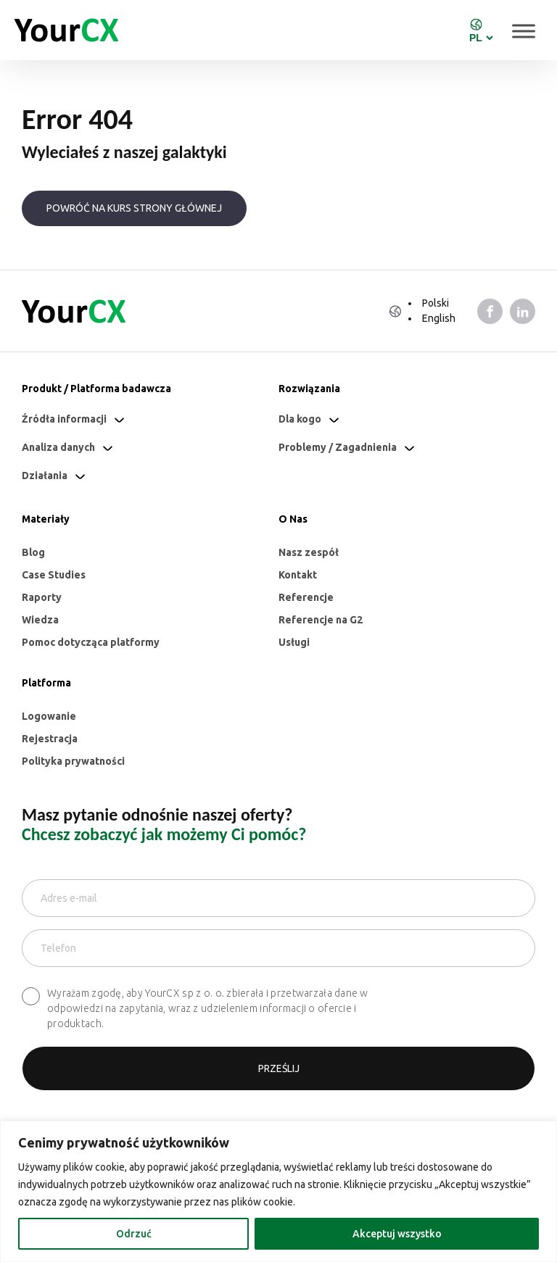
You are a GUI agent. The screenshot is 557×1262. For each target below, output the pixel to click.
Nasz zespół (308, 552)
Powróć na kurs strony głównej (134, 208)
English (438, 318)
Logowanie (49, 716)
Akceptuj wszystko (397, 1234)
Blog (33, 552)
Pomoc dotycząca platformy (91, 642)
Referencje (306, 597)
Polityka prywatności (73, 761)
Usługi (294, 642)
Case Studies (54, 575)
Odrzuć (134, 1234)
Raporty (42, 597)
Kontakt (297, 575)
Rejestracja (50, 738)
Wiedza (40, 620)
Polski (435, 303)
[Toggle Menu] (523, 31)
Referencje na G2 (320, 620)
